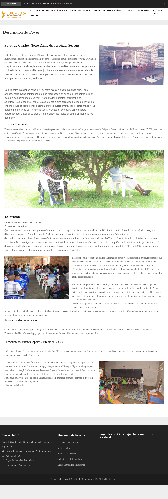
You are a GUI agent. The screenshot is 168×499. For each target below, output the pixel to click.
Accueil (36, 14)
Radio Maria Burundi (67, 468)
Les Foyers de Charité (67, 457)
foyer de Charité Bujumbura (61, 14)
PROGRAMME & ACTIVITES (127, 14)
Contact (69, 28)
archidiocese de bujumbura (69, 473)
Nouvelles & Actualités (46, 28)
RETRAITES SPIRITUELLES (96, 14)
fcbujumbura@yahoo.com (15, 479)
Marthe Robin (63, 462)
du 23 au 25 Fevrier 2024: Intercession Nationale (47, 3)
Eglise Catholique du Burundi (71, 479)
